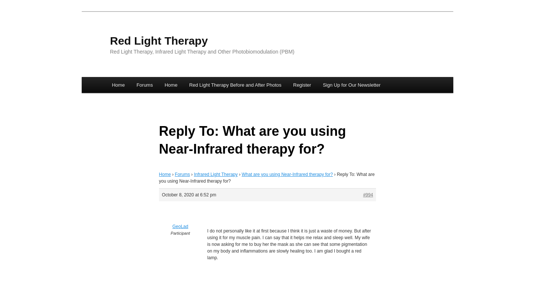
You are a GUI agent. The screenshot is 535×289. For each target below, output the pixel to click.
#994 (368, 195)
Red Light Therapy (159, 41)
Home (118, 85)
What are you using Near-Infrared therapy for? (287, 174)
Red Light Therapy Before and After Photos (235, 85)
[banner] (267, 46)
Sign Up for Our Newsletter (351, 85)
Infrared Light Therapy (216, 174)
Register (302, 85)
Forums (144, 85)
